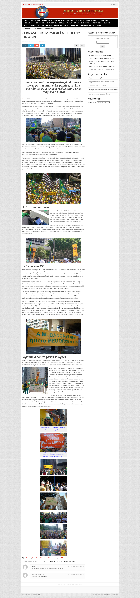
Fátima (76, 23)
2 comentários (42, 41)
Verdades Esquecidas (87, 25)
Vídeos (99, 25)
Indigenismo (85, 23)
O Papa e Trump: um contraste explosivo (100, 55)
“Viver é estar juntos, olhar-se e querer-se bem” (101, 58)
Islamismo (107, 23)
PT (62, 558)
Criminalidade (39, 23)
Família (69, 23)
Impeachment (53, 558)
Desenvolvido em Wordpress (104, 594)
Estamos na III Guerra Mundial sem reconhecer (101, 69)
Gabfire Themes (114, 594)
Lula (59, 558)
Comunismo (35, 558)
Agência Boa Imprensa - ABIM (33, 594)
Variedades (74, 25)
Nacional (33, 25)
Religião (49, 25)
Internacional (96, 23)
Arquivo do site (92, 102)
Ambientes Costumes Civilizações (53, 20)
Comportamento (92, 20)
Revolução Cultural (61, 25)
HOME (25, 20)
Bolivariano (28, 558)
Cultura (61, 23)
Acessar (95, 594)
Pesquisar (113, 4)
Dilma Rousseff (44, 558)
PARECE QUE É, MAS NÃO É (97, 86)
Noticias (41, 25)
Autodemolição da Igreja (75, 20)
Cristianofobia (52, 23)
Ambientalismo (35, 20)
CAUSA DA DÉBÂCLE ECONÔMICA (99, 94)
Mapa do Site (38, 28)
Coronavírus (28, 23)
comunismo (104, 20)
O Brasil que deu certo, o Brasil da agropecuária (102, 66)
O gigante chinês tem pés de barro (98, 78)
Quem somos (27, 28)
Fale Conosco (48, 28)
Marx (25, 25)
